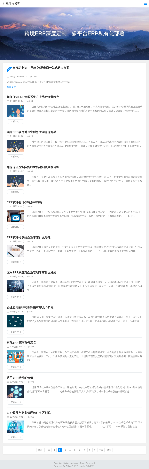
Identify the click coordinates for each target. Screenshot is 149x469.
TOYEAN (90, 466)
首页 (40, 450)
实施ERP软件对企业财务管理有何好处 (31, 132)
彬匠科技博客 (11, 3)
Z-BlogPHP (70, 466)
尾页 (109, 450)
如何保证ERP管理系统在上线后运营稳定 (33, 97)
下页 (101, 450)
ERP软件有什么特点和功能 (24, 202)
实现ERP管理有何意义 (21, 342)
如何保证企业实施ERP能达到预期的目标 (33, 167)
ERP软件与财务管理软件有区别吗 (28, 412)
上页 (48, 450)
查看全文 (11, 87)
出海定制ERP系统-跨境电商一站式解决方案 (41, 67)
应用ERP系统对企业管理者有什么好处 (31, 272)
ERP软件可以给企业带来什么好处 (28, 237)
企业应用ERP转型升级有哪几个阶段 (30, 307)
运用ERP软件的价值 (20, 377)
